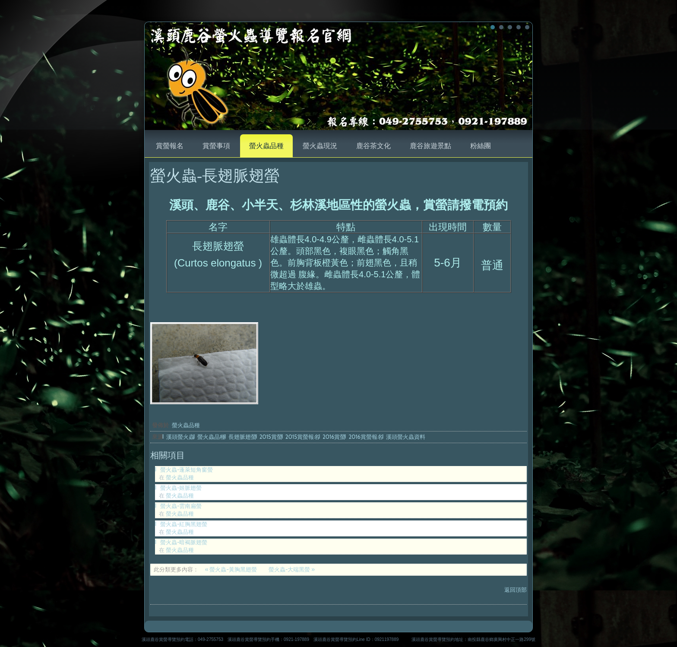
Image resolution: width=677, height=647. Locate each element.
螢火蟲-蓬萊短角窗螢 (186, 469)
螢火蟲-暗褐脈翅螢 (184, 542)
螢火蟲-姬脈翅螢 (181, 487)
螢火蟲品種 (266, 146)
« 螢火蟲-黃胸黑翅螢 (231, 569)
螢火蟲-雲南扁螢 (181, 505)
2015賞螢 (270, 436)
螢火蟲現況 (320, 146)
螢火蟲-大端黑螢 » (292, 569)
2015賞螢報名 (302, 436)
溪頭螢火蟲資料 (405, 436)
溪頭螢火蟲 (180, 436)
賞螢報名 (169, 146)
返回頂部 (515, 589)
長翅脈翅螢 (242, 436)
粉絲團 (480, 146)
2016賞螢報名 (365, 436)
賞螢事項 (216, 146)
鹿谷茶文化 (373, 146)
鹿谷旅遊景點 (430, 146)
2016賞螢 (334, 436)
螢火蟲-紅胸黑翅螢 (184, 523)
